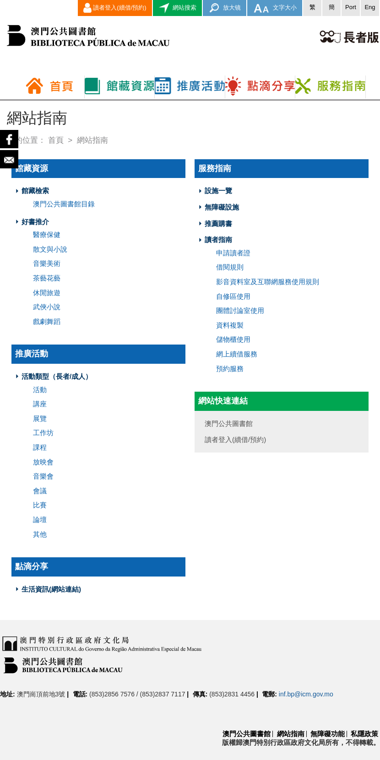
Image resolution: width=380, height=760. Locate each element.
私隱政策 (364, 734)
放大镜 (224, 8)
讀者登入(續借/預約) (114, 8)
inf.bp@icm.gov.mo (306, 694)
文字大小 (275, 8)
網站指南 (290, 734)
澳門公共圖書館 (247, 734)
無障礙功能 (327, 734)
